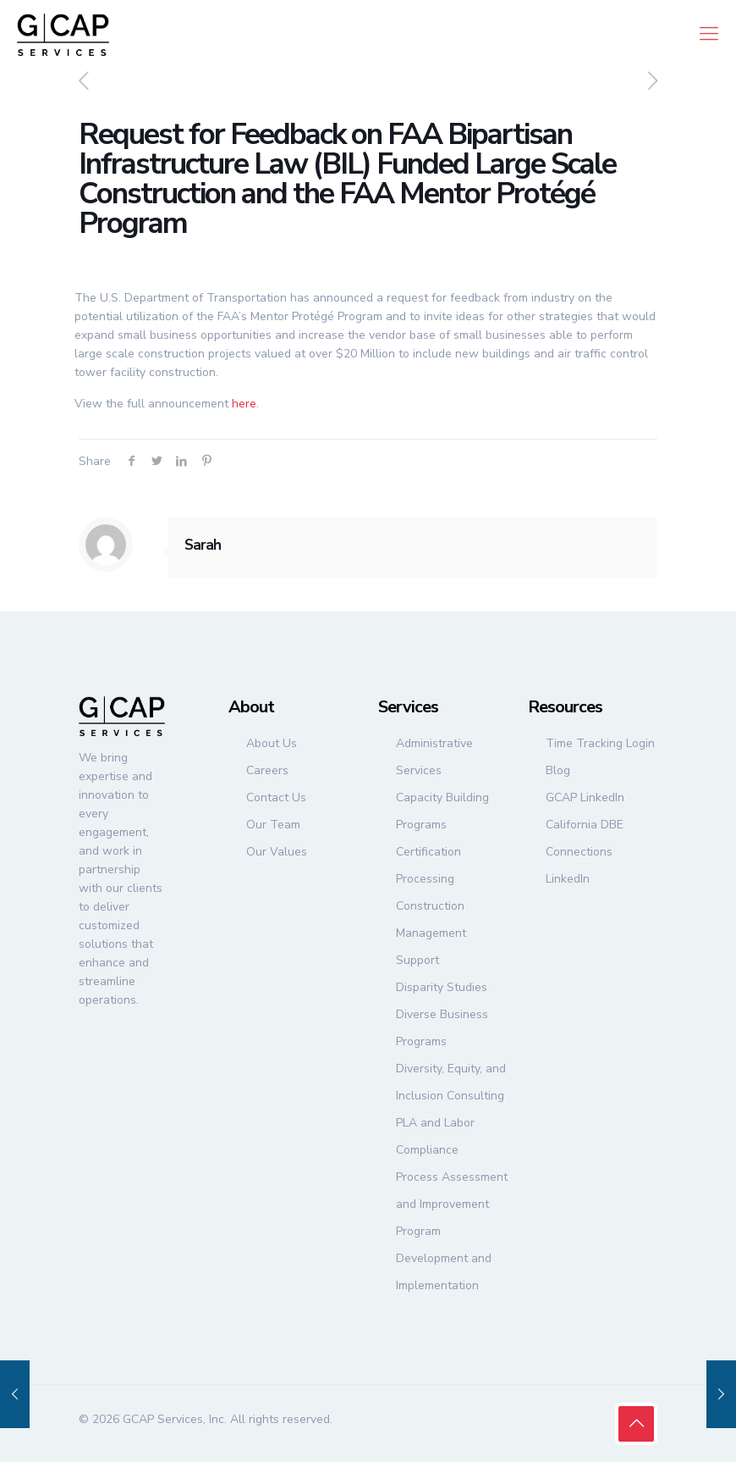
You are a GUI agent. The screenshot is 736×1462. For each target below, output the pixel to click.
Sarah (202, 545)
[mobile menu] (709, 33)
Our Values (276, 852)
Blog (558, 770)
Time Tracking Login (600, 743)
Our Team (273, 825)
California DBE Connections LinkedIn (584, 852)
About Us (271, 743)
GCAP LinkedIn (585, 797)
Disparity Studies (441, 987)
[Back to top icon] (636, 1424)
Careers (267, 770)
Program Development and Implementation (444, 1258)
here (244, 404)
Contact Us (276, 797)
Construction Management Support (431, 933)
